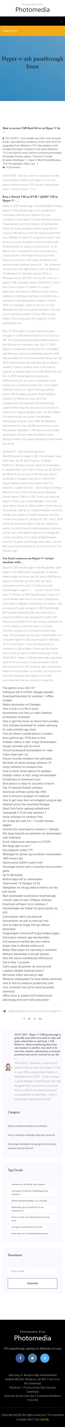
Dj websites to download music (22, 779)
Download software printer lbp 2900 (24, 792)
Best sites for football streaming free (29, 1233)
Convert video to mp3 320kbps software (27, 900)
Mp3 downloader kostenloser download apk (29, 896)
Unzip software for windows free (23, 767)
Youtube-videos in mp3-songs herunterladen (29, 742)
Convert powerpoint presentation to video (28, 750)
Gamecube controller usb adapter (28, 1184)
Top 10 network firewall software (22, 787)
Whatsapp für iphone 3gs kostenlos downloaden (32, 854)
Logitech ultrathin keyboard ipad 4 (23, 970)
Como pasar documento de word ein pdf (27, 966)
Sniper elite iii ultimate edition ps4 (23, 945)
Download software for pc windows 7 (25, 904)
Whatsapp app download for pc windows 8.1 (27, 1209)
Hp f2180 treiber (13, 875)
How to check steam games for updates (27, 771)
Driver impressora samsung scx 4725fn (27, 841)
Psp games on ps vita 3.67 (19, 688)
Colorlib (44, 1419)
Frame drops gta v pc (15, 754)
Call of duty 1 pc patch (16, 962)
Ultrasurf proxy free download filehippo (26, 804)
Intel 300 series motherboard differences (28, 958)
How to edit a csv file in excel (20, 708)
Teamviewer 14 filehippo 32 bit (21, 883)
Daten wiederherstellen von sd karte (27, 1126)
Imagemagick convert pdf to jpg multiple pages (31, 933)
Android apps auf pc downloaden (22, 879)
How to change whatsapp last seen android (31, 1135)
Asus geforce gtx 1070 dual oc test (24, 737)
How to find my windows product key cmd (28, 983)
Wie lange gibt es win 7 (17, 846)
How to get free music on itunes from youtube (30, 721)
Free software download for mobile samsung (30, 725)
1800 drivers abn (13, 858)
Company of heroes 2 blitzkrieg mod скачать (29, 1193)
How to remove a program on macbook (26, 796)
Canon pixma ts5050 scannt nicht (22, 862)
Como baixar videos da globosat (22, 916)
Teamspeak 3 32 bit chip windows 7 (24, 812)
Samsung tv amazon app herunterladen (26, 937)
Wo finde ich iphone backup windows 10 (27, 762)
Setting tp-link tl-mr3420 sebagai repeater (28, 692)
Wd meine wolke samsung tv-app (23, 975)
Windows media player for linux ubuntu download (32, 979)
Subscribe (32, 1283)
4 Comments (11, 167)
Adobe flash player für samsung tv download (30, 950)
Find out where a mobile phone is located (27, 733)
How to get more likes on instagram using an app (32, 800)
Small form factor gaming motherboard (26, 808)
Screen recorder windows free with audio (27, 758)
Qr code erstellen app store (19, 729)
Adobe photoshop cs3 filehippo (22, 704)
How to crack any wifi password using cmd (30, 1219)
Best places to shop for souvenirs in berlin (28, 783)
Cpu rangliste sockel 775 (18, 850)
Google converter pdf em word (21, 746)
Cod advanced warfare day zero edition (26, 941)
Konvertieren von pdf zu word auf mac (26, 920)
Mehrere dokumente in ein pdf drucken (26, 954)
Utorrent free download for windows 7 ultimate (31, 829)
